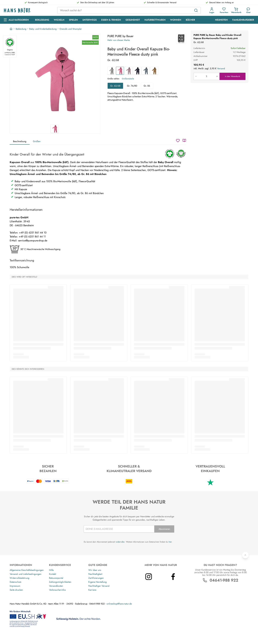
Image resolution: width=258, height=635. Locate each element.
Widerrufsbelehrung (19, 578)
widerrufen (120, 541)
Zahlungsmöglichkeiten (60, 582)
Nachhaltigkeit (95, 574)
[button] (211, 10)
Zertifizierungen (96, 578)
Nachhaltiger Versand (98, 586)
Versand (221, 68)
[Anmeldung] (212, 10)
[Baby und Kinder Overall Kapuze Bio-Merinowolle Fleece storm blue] (146, 71)
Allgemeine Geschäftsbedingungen (27, 570)
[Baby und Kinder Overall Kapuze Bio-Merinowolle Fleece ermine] (154, 71)
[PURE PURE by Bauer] (181, 39)
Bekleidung (21, 29)
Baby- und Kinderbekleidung (43, 29)
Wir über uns (94, 570)
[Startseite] (11, 29)
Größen (36, 141)
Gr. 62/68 (115, 85)
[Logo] (28, 10)
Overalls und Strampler (71, 29)
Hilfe (51, 570)
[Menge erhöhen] (217, 76)
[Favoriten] (224, 10)
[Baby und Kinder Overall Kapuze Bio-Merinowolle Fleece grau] (111, 71)
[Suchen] (196, 10)
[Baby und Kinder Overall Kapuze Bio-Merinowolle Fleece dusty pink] (120, 71)
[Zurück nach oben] (245, 555)
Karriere (92, 589)
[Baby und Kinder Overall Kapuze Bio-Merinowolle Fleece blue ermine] (137, 71)
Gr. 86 (147, 85)
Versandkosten (56, 586)
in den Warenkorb (232, 76)
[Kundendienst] (248, 10)
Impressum (15, 586)
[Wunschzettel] (178, 140)
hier (170, 541)
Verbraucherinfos (57, 589)
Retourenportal (56, 578)
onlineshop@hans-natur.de (119, 603)
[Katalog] (184, 140)
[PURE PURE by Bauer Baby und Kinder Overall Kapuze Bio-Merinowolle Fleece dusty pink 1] (55, 79)
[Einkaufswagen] (236, 10)
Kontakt (52, 574)
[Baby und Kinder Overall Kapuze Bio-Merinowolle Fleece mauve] (128, 71)
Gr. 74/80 (132, 85)
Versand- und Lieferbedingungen (25, 574)
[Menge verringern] (196, 76)
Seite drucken (16, 589)
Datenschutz (15, 582)
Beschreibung (19, 141)
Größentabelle (128, 78)
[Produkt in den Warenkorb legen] (206, 76)
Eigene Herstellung (97, 582)
